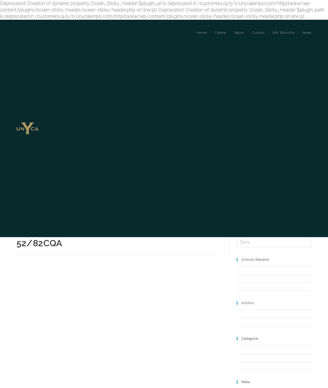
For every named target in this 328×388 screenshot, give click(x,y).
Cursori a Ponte (248, 320)
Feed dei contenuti (251, 366)
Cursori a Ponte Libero (254, 328)
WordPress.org (248, 375)
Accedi (242, 361)
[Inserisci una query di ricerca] (274, 212)
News (241, 336)
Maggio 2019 (246, 284)
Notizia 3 (243, 241)
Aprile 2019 (245, 292)
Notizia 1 (243, 249)
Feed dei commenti (252, 370)
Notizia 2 (243, 257)
